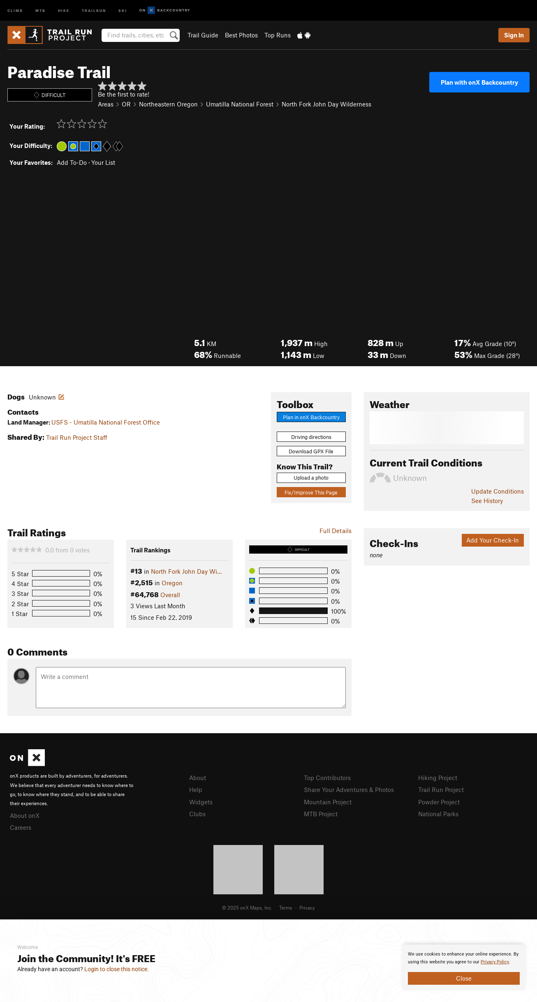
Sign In (514, 35)
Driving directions (311, 437)
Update (497, 491)
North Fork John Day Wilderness (326, 104)
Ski (122, 10)
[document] (464, 967)
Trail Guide (202, 35)
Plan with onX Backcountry (479, 82)
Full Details (335, 530)
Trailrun (94, 10)
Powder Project (439, 802)
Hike (63, 10)
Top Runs (277, 35)
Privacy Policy (495, 962)
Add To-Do (72, 162)
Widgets (201, 802)
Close (464, 978)
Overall (170, 594)
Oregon (172, 582)
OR (126, 104)
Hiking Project (437, 777)
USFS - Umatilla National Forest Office (105, 422)
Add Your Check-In (492, 540)
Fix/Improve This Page (311, 492)
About (197, 777)
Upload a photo (311, 477)
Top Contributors (327, 777)
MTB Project (321, 813)
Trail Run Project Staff (76, 437)
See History (487, 500)
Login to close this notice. (116, 969)
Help (195, 789)
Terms (285, 907)
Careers (20, 827)
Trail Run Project (441, 789)
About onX (24, 815)
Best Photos (241, 35)
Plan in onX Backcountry (311, 417)
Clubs (197, 813)
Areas (105, 104)
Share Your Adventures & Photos (349, 789)
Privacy (307, 907)
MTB (40, 10)
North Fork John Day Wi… (186, 571)
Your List (103, 162)
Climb (15, 10)
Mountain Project (328, 802)
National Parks (438, 813)
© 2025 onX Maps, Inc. (247, 907)
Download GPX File (311, 451)
